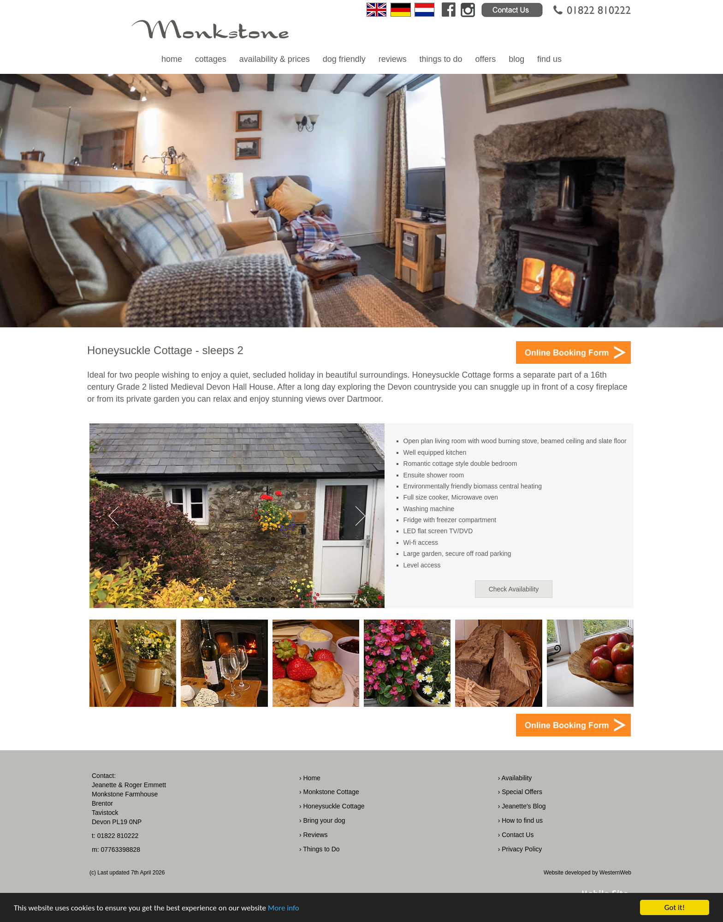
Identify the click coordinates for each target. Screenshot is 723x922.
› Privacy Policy (520, 849)
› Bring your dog (322, 820)
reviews (393, 59)
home (171, 59)
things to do (441, 59)
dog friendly (344, 59)
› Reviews (313, 834)
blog (516, 59)
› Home (309, 778)
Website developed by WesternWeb (587, 872)
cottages (210, 59)
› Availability (515, 778)
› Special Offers (520, 791)
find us (549, 59)
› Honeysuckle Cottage (332, 806)
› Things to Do (319, 849)
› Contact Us (516, 834)
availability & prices (274, 59)
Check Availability (514, 589)
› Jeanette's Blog (522, 806)
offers (485, 59)
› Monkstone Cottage (329, 791)
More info (283, 909)
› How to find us (520, 820)
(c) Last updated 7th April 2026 (127, 872)
